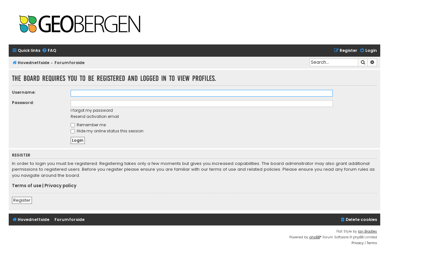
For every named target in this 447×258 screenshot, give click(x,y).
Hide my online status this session (107, 131)
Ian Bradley (367, 231)
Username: (23, 92)
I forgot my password (92, 110)
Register (22, 200)
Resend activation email (95, 116)
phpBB (314, 237)
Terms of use (26, 186)
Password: (23, 102)
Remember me (88, 125)
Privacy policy (60, 186)
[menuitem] (49, 50)
